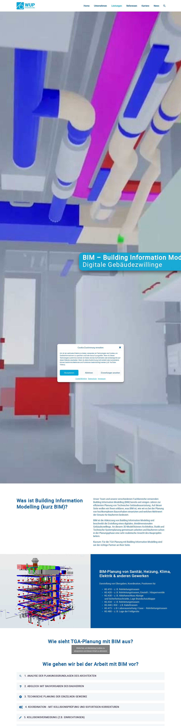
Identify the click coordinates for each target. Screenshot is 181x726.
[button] (120, 355)
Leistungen (116, 5)
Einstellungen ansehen (110, 380)
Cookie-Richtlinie (81, 386)
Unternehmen (100, 5)
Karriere (145, 5)
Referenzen (131, 5)
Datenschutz (92, 386)
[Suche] (164, 5)
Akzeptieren (69, 380)
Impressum (102, 386)
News (156, 5)
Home (86, 5)
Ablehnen (89, 380)
